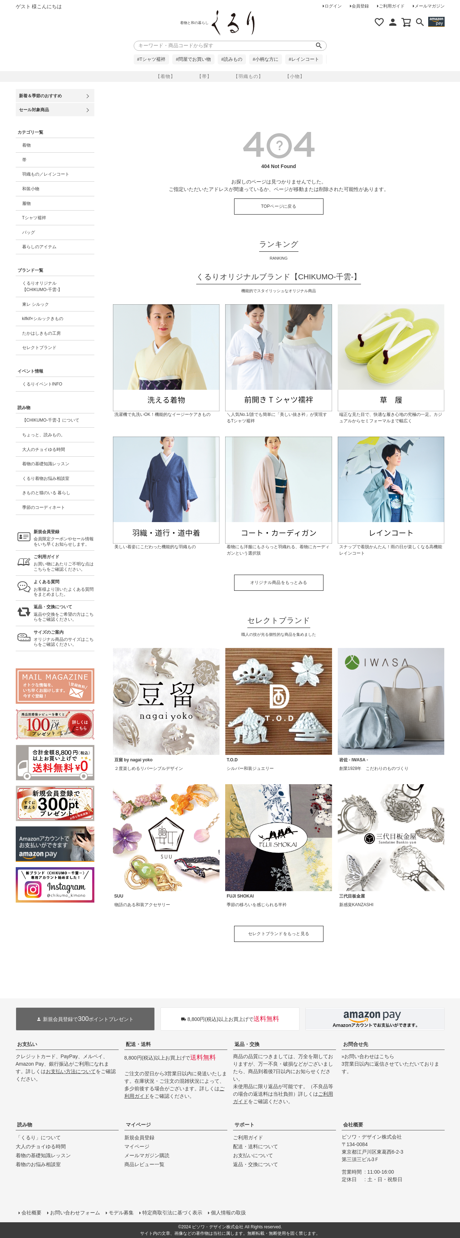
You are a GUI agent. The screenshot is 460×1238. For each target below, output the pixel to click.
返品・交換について (255, 1164)
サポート (244, 1125)
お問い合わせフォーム (75, 1212)
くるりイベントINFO (42, 384)
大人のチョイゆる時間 (43, 449)
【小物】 (295, 76)
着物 (26, 145)
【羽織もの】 (248, 76)
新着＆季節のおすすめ (40, 95)
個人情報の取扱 (228, 1212)
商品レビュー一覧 (144, 1164)
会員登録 (360, 6)
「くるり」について (38, 1137)
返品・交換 (246, 1044)
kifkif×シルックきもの (42, 318)
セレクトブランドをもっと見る (278, 933)
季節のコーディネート (43, 507)
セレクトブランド (39, 347)
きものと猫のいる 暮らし (46, 492)
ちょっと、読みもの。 (43, 434)
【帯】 (204, 76)
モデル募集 (121, 1212)
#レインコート (304, 59)
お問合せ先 (355, 1044)
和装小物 (30, 188)
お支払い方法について (71, 1071)
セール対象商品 (34, 109)
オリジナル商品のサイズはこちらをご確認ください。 (64, 638)
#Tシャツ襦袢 (151, 59)
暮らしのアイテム (39, 246)
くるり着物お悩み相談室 (45, 478)
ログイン (333, 6)
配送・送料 (138, 1044)
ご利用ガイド (392, 6)
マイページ (138, 1125)
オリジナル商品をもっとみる (278, 582)
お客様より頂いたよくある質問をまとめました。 (64, 588)
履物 (26, 203)
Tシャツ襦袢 (34, 217)
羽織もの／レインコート (45, 174)
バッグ (28, 232)
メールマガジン (430, 6)
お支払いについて (253, 1155)
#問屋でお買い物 (193, 59)
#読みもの (231, 59)
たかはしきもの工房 (41, 333)
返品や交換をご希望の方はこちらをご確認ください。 (64, 613)
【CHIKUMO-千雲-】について (51, 420)
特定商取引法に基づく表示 (172, 1212)
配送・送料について (255, 1146)
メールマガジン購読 (146, 1155)
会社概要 (353, 1125)
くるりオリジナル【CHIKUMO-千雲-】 (42, 286)
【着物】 (165, 76)
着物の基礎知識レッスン (45, 463)
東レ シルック (35, 304)
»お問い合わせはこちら (368, 1056)
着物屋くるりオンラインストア (233, 22)
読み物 (24, 1125)
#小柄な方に (265, 59)
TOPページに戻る (278, 206)
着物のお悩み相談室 (38, 1164)
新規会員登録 (139, 1137)
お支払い (27, 1044)
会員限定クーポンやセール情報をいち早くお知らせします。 (64, 538)
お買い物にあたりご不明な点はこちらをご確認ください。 (64, 563)
